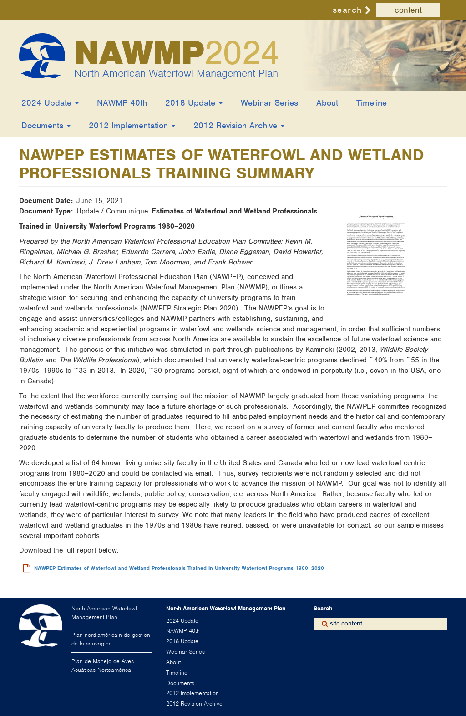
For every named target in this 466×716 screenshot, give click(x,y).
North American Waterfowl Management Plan (176, 73)
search (347, 10)
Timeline (371, 102)
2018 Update (194, 102)
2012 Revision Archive (238, 125)
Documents (46, 125)
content (408, 10)
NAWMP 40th (122, 102)
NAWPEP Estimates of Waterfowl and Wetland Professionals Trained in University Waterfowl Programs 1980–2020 (179, 568)
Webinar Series (269, 102)
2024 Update (50, 102)
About (327, 102)
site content (346, 623)
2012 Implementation (132, 125)
